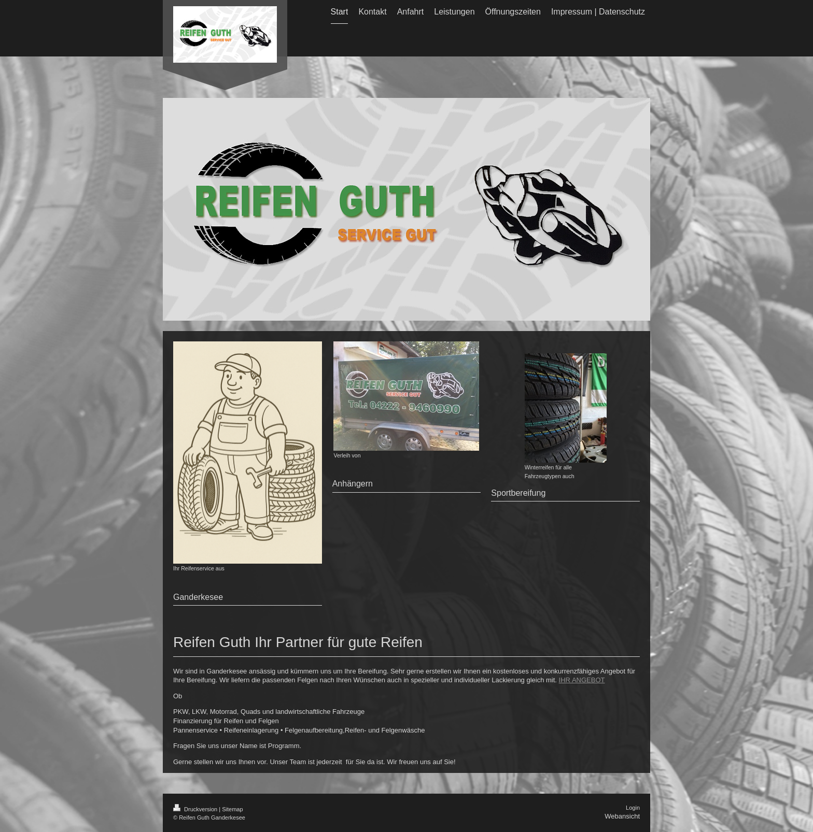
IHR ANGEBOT (582, 680)
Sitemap (232, 809)
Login (633, 808)
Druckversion (196, 809)
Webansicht (622, 816)
